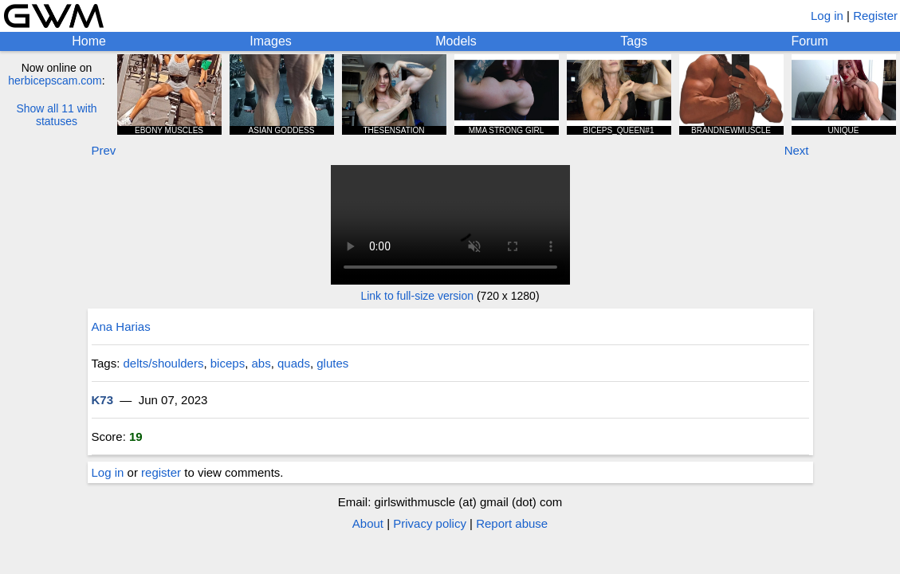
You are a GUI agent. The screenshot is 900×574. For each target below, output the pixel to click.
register (161, 472)
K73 (103, 400)
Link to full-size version (417, 295)
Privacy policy (429, 523)
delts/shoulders (164, 363)
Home (89, 41)
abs (260, 363)
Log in (827, 15)
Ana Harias (121, 326)
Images (270, 41)
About (367, 523)
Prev (104, 150)
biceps (227, 363)
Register (875, 15)
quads (293, 363)
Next (796, 150)
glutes (332, 363)
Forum (810, 41)
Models (456, 41)
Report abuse (512, 523)
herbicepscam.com (55, 80)
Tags (633, 41)
